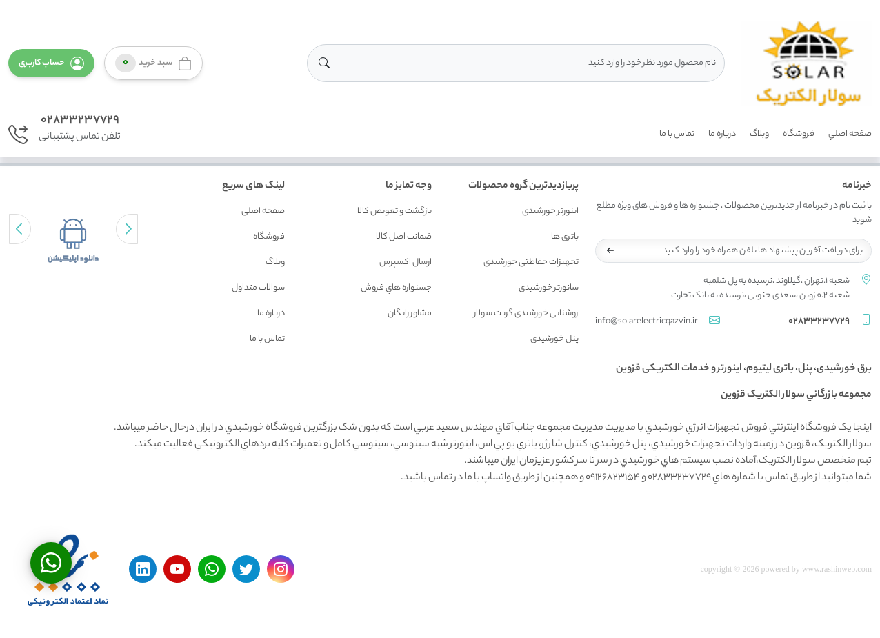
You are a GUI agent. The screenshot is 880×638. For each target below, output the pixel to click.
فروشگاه (798, 134)
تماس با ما (676, 134)
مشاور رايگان (410, 313)
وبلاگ (759, 134)
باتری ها (565, 237)
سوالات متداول (258, 288)
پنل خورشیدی (554, 339)
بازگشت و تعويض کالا (394, 211)
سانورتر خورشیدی (549, 288)
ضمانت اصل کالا (404, 237)
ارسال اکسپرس (405, 262)
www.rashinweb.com (837, 569)
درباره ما (722, 134)
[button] (51, 63)
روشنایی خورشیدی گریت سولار (526, 313)
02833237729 (80, 120)
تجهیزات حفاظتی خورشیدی (531, 262)
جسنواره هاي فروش (396, 288)
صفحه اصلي (850, 134)
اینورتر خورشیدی (550, 211)
